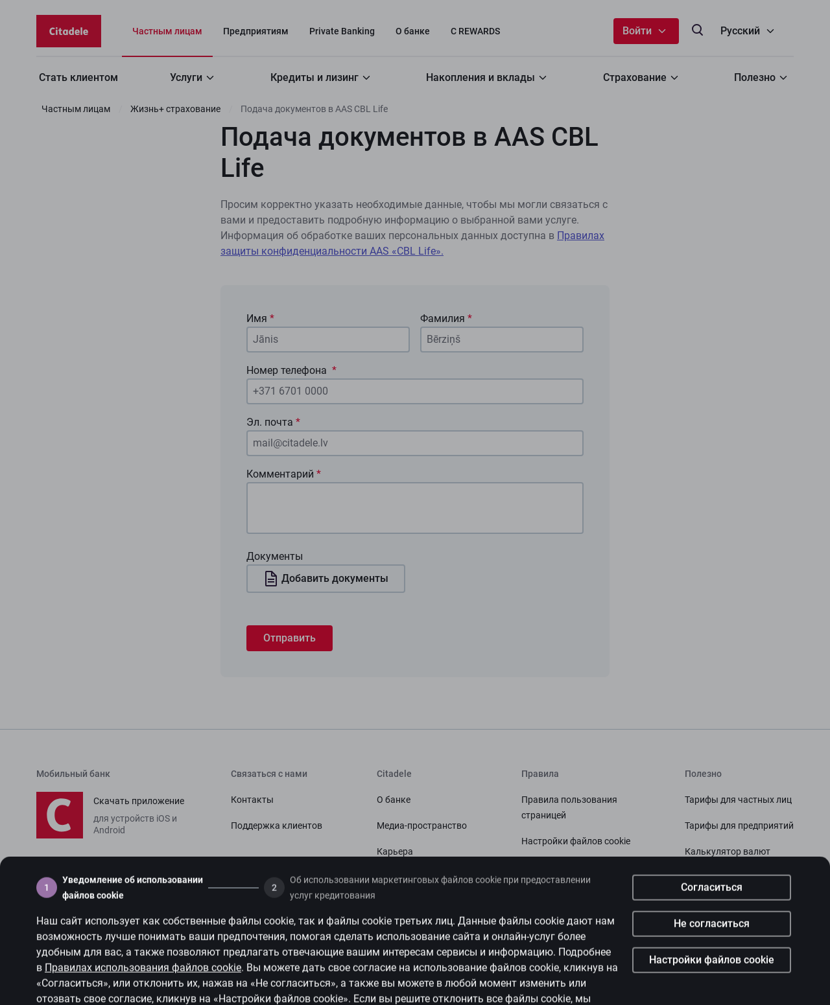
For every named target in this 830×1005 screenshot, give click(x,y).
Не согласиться (712, 944)
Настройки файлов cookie (711, 980)
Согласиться (711, 907)
